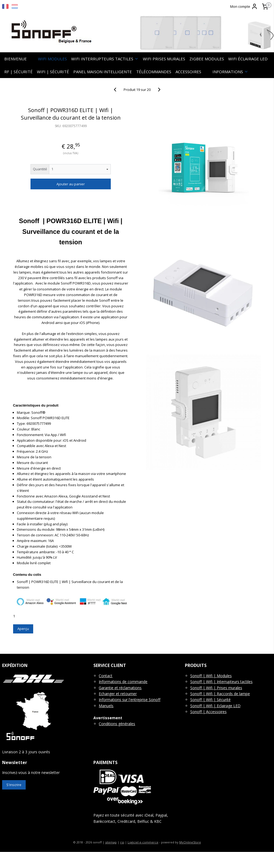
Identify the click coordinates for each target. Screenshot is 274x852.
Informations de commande (123, 681)
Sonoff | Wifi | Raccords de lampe (220, 693)
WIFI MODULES (52, 58)
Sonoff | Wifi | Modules (211, 675)
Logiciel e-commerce (143, 842)
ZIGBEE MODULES (206, 58)
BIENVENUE (15, 58)
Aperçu (23, 628)
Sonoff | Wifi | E (204, 705)
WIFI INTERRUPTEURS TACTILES (105, 58)
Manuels (106, 705)
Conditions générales (117, 723)
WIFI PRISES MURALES (164, 58)
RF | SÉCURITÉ (18, 71)
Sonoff (154, 699)
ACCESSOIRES (188, 71)
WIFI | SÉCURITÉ (53, 71)
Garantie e (108, 687)
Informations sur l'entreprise (123, 699)
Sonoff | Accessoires (208, 711)
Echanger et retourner (118, 693)
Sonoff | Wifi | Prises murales (216, 687)
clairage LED (230, 705)
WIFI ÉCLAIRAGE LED (248, 58)
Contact (105, 675)
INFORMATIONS (230, 71)
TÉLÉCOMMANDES (153, 71)
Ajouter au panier (70, 184)
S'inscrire (13, 784)
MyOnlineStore (190, 842)
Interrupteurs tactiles (235, 681)
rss (122, 842)
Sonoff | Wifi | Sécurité (210, 699)
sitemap (111, 842)
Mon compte (244, 6)
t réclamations (129, 687)
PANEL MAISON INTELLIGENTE (102, 71)
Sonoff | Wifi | (203, 681)
